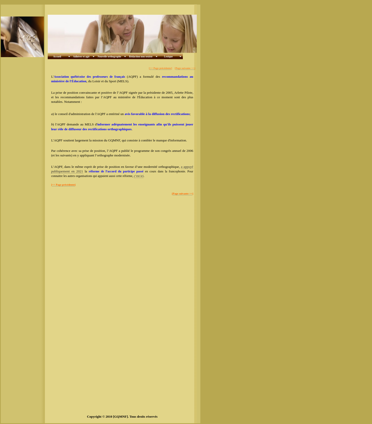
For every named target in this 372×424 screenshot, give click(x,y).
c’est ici (138, 176)
